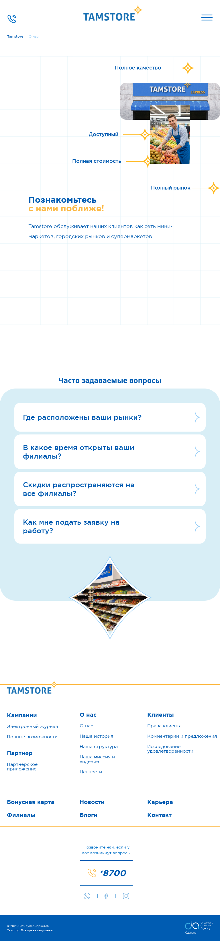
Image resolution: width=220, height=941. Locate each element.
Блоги (88, 815)
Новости (92, 802)
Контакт (159, 815)
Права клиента (164, 725)
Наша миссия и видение (97, 759)
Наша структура (99, 746)
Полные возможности (32, 736)
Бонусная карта (30, 802)
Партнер (20, 753)
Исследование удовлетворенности (170, 748)
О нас (88, 715)
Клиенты (160, 715)
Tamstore (15, 36)
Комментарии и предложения (182, 736)
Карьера (160, 802)
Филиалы (21, 815)
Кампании (22, 715)
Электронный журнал (32, 726)
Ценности (91, 771)
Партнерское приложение (22, 766)
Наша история (96, 736)
